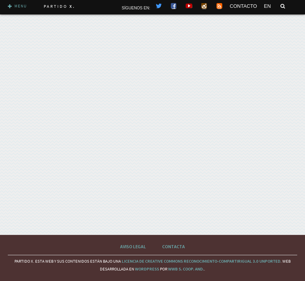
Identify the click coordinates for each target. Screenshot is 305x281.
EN (267, 6)
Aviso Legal (133, 246)
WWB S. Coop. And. (186, 269)
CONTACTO (243, 6)
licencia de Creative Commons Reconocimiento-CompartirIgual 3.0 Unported (201, 261)
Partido (59, 6)
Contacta (173, 246)
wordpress (147, 269)
